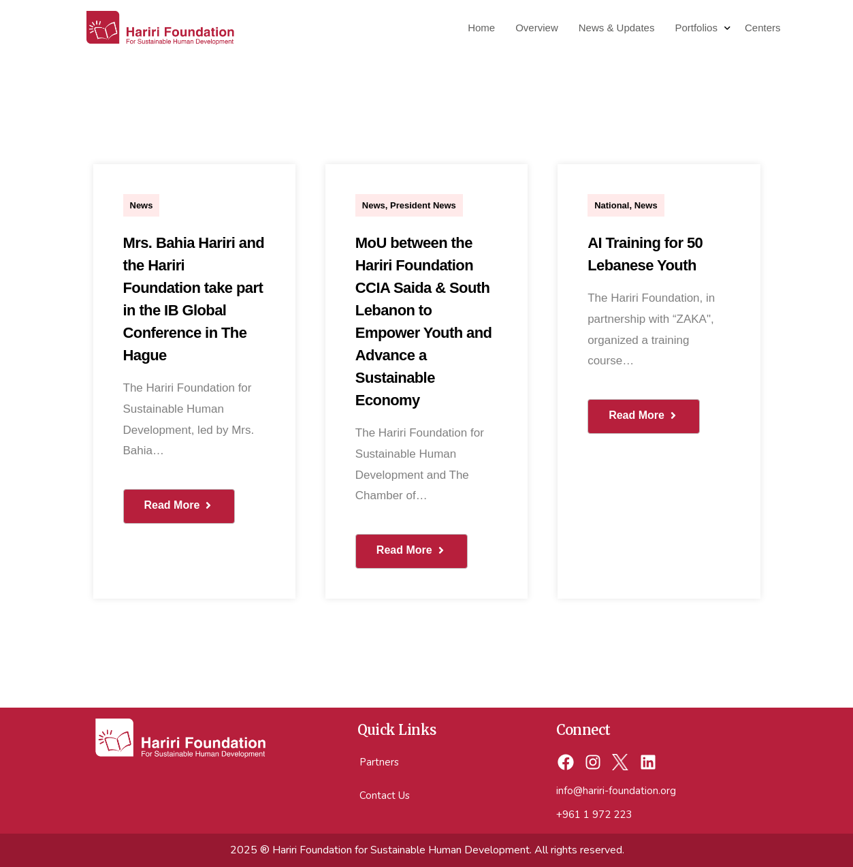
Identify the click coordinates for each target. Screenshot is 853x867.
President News (423, 205)
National (611, 205)
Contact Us (384, 795)
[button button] (411, 551)
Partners (379, 762)
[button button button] (644, 416)
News (141, 205)
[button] (179, 506)
